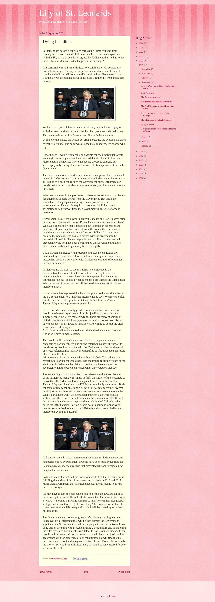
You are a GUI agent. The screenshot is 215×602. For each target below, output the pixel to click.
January (145, 146)
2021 (141, 56)
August (145, 137)
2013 (141, 174)
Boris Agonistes (147, 93)
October (145, 78)
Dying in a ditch (147, 124)
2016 (141, 160)
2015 (141, 165)
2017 (141, 156)
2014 (141, 169)
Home (84, 571)
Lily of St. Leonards (75, 13)
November (146, 73)
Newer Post (45, 571)
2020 (141, 61)
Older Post (124, 571)
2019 (141, 65)
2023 (141, 48)
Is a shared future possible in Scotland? (157, 102)
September (146, 82)
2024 (141, 43)
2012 (141, 178)
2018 (141, 151)
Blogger (112, 596)
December (146, 69)
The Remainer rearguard (151, 97)
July (143, 141)
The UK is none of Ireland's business (156, 120)
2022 (141, 52)
